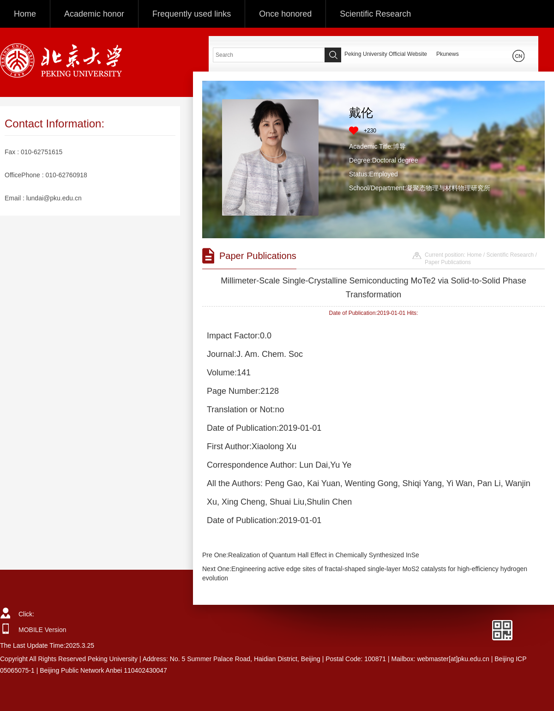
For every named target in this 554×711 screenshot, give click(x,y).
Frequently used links (191, 13)
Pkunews (447, 54)
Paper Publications (448, 262)
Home (25, 13)
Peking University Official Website (385, 54)
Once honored (285, 13)
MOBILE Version (42, 629)
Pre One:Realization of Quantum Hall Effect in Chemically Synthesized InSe (310, 555)
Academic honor (94, 13)
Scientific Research (375, 13)
